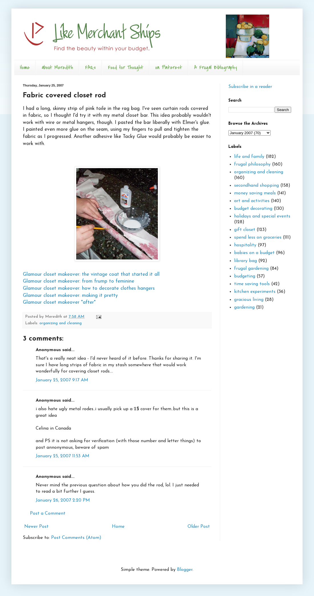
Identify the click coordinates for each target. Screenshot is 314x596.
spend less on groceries (257, 237)
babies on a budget (254, 253)
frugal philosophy (252, 164)
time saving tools (252, 284)
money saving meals (255, 193)
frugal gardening (251, 268)
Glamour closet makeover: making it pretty (70, 295)
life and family (249, 156)
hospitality (245, 245)
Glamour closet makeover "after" (59, 302)
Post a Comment (47, 513)
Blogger (184, 569)
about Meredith (57, 67)
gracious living (248, 299)
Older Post (199, 526)
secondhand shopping (256, 185)
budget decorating (253, 208)
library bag (245, 261)
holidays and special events (262, 216)
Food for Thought (125, 67)
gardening (244, 307)
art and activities (251, 201)
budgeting (244, 276)
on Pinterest (168, 67)
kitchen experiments (254, 291)
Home (25, 67)
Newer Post (36, 526)
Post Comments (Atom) (76, 537)
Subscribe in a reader (250, 86)
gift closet (244, 229)
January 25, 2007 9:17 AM (62, 380)
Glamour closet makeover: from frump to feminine (78, 281)
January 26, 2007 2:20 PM (63, 500)
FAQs (90, 67)
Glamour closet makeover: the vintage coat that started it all (91, 274)
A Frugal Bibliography (215, 67)
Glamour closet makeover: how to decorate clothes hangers (89, 288)
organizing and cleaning (60, 323)
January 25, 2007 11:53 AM (62, 456)
